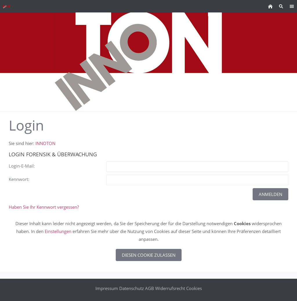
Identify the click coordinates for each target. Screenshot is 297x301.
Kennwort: (19, 179)
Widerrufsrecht (170, 288)
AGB (149, 288)
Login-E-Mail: (22, 166)
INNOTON (45, 143)
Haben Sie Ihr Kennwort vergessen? (44, 207)
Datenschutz (131, 288)
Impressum (106, 288)
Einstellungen (58, 231)
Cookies (194, 288)
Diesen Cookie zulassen (148, 255)
